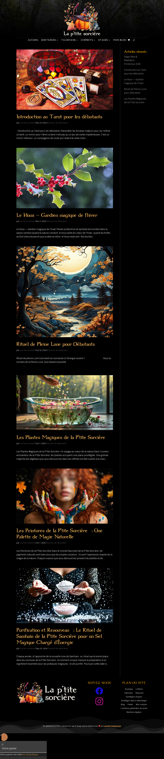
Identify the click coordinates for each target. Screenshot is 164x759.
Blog (123, 705)
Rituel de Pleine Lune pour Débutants (55, 344)
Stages (103, 40)
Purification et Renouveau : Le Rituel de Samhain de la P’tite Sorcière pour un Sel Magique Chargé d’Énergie (59, 636)
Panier (130, 705)
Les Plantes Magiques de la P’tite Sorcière (60, 437)
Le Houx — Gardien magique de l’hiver (56, 215)
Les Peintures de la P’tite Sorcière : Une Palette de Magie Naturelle (59, 533)
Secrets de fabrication (58, 123)
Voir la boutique (29, 754)
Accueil (33, 40)
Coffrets (87, 40)
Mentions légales (134, 712)
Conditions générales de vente (134, 708)
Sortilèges (48, 40)
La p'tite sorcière (27, 123)
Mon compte (141, 705)
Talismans (68, 40)
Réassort (140, 693)
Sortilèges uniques (134, 697)
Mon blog (119, 40)
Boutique (129, 689)
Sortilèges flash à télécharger (134, 701)
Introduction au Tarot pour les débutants (59, 116)
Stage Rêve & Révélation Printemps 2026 (132, 60)
